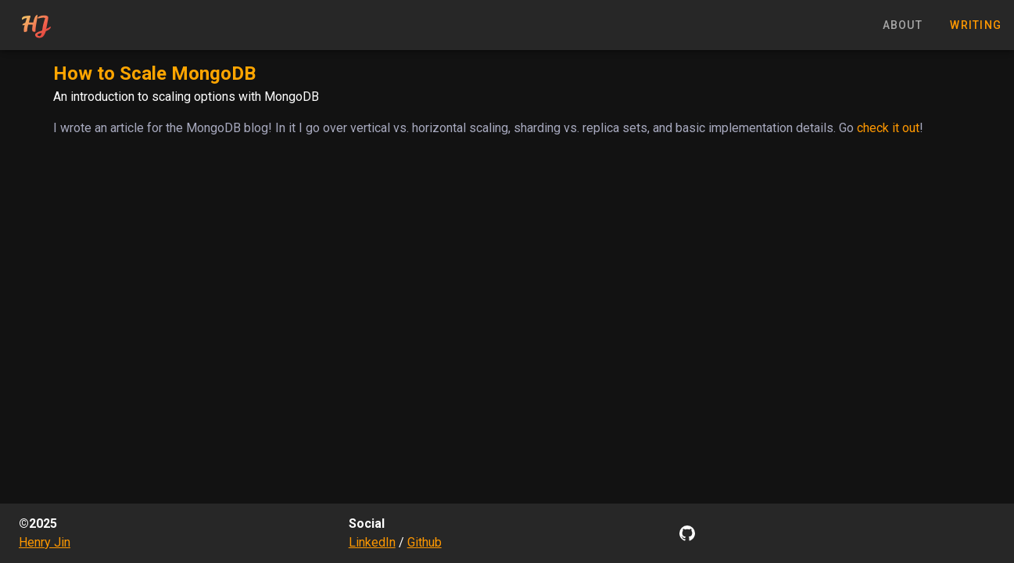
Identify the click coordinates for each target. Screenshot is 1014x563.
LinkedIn (372, 542)
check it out (888, 127)
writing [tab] (975, 25)
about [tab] (903, 25)
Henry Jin (44, 542)
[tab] (35, 25)
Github (424, 542)
